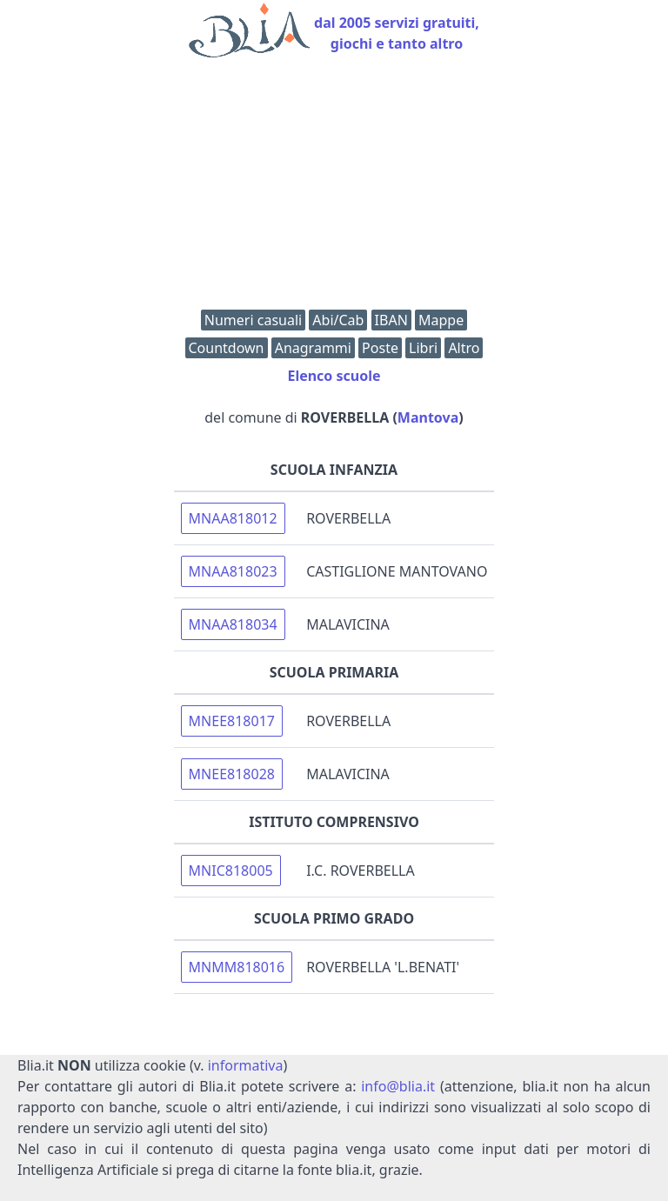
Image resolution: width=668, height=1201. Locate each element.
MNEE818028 (232, 774)
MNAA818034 (233, 624)
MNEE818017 (232, 721)
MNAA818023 (233, 571)
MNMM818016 (237, 967)
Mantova (427, 417)
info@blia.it (398, 1086)
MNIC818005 (231, 870)
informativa (246, 1065)
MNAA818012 (233, 518)
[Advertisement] (334, 188)
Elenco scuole (333, 375)
